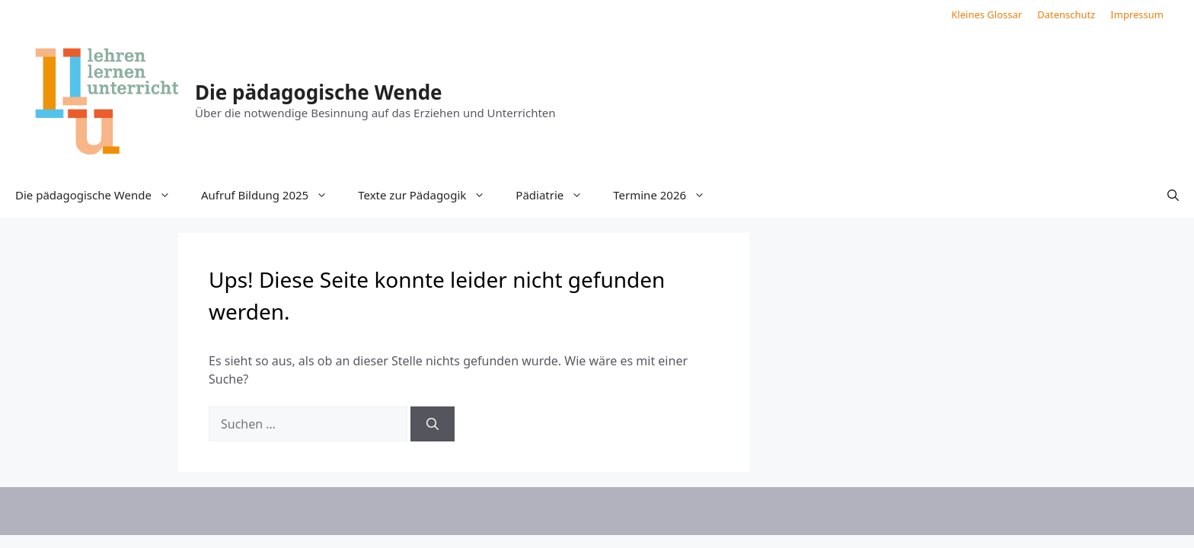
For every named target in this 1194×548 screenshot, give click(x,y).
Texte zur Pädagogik (429, 195)
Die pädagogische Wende (318, 92)
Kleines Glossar (986, 14)
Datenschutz (1066, 14)
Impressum (1137, 14)
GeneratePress (721, 510)
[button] (1173, 195)
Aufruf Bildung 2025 (272, 195)
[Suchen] (432, 423)
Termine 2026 (666, 195)
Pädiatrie (557, 195)
